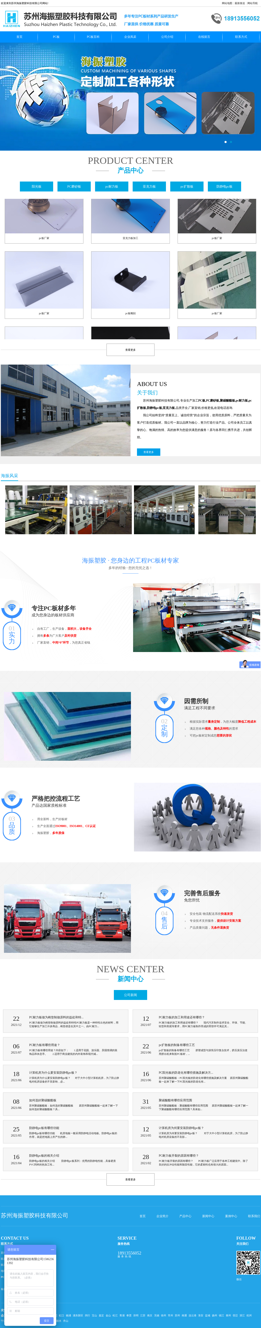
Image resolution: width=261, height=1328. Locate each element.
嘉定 (101, 1315)
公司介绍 (167, 36)
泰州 (228, 1315)
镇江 (221, 1315)
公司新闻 (130, 995)
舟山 (65, 1320)
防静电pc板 (224, 186)
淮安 (200, 1315)
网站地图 (227, 3)
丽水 (58, 1320)
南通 (184, 1315)
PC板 (56, 36)
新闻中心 (208, 1216)
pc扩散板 (186, 186)
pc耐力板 (111, 186)
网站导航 (252, 3)
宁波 (3, 1320)
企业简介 (162, 1216)
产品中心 (185, 1216)
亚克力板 (149, 186)
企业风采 (130, 36)
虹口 (61, 1315)
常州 (170, 1315)
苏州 (177, 1315)
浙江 (242, 1315)
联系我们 (254, 1216)
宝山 (94, 1315)
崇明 (135, 1315)
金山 (108, 1315)
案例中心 (231, 1216)
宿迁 (235, 1315)
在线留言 (204, 36)
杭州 (249, 1315)
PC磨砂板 (74, 186)
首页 (19, 36)
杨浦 (68, 1315)
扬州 (214, 1315)
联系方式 (241, 36)
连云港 (192, 1315)
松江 (115, 1315)
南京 (149, 1315)
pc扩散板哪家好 (130, 97)
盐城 (207, 1315)
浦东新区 (78, 1315)
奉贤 (129, 1315)
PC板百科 (93, 36)
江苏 (142, 1315)
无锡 (156, 1315)
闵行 (87, 1315)
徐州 (163, 1315)
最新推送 (240, 3)
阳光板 (36, 186)
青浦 (122, 1315)
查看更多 (148, 452)
